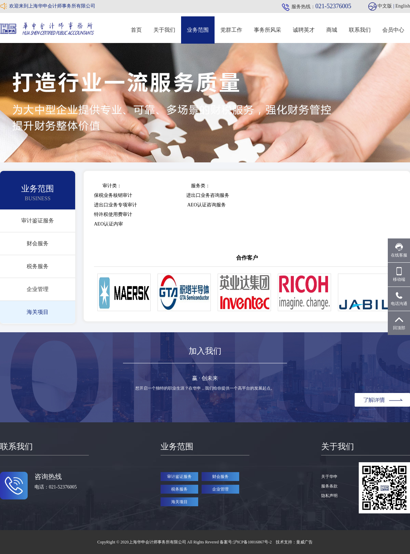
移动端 (399, 274)
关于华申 (329, 476)
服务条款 (329, 486)
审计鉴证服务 (37, 220)
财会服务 (38, 243)
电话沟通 (399, 298)
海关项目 (38, 312)
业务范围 (198, 30)
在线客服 (399, 250)
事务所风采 (267, 30)
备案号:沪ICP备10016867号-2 (246, 542)
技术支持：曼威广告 (294, 542)
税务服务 (38, 266)
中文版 (385, 6)
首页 (136, 30)
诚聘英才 (304, 30)
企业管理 (38, 289)
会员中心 (393, 30)
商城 (331, 30)
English (402, 6)
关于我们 (164, 30)
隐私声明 (329, 495)
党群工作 (231, 30)
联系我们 (360, 30)
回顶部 (399, 323)
